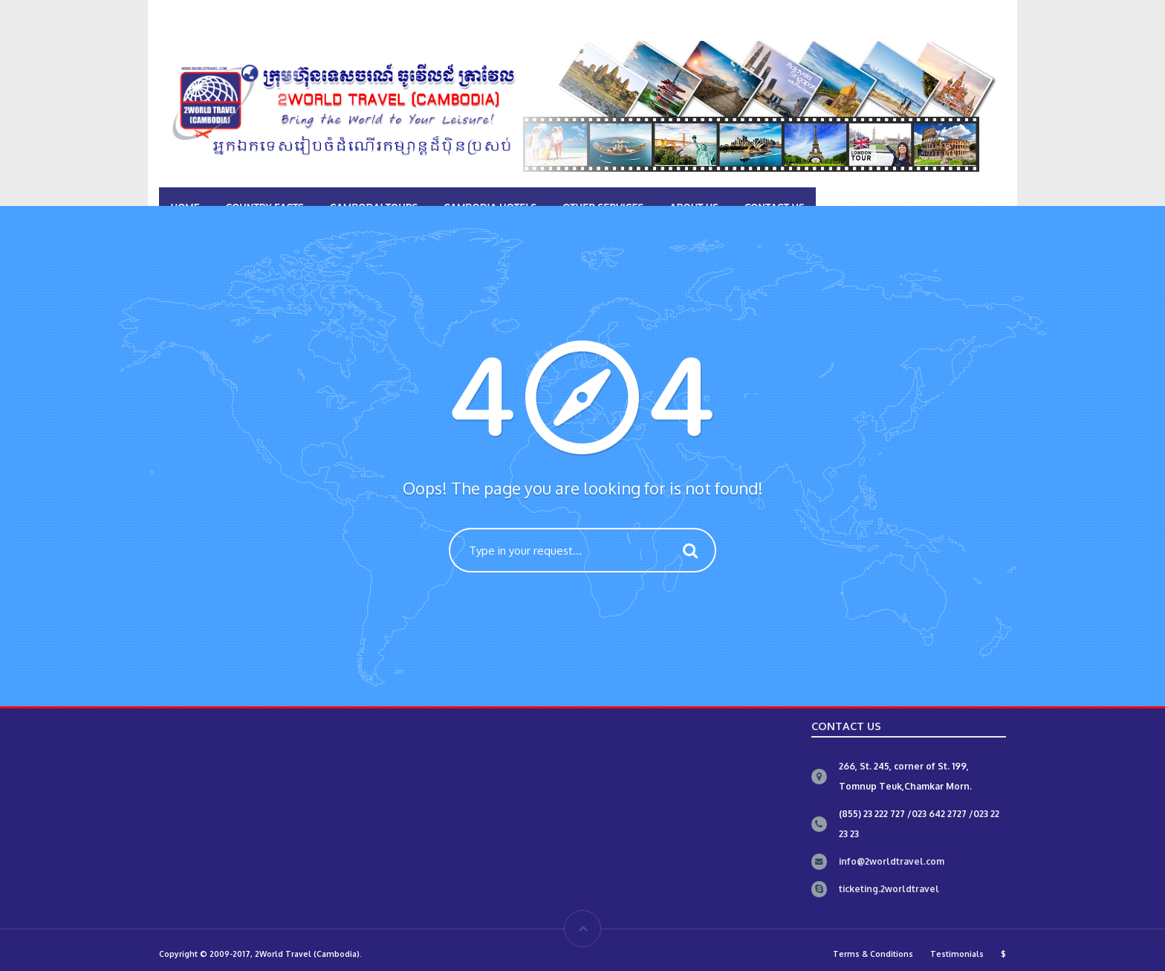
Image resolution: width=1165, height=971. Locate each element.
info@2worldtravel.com (891, 861)
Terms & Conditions (873, 953)
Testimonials (957, 953)
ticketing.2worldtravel (889, 888)
